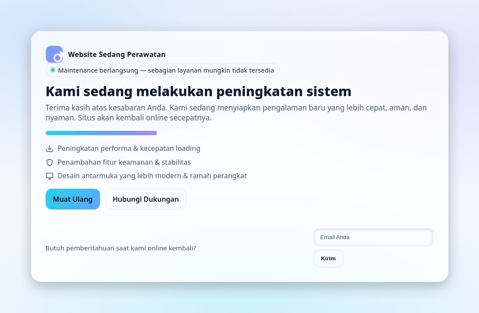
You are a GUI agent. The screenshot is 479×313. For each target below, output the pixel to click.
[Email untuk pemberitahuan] (374, 237)
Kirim (328, 258)
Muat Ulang (73, 199)
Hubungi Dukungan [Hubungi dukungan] (146, 199)
